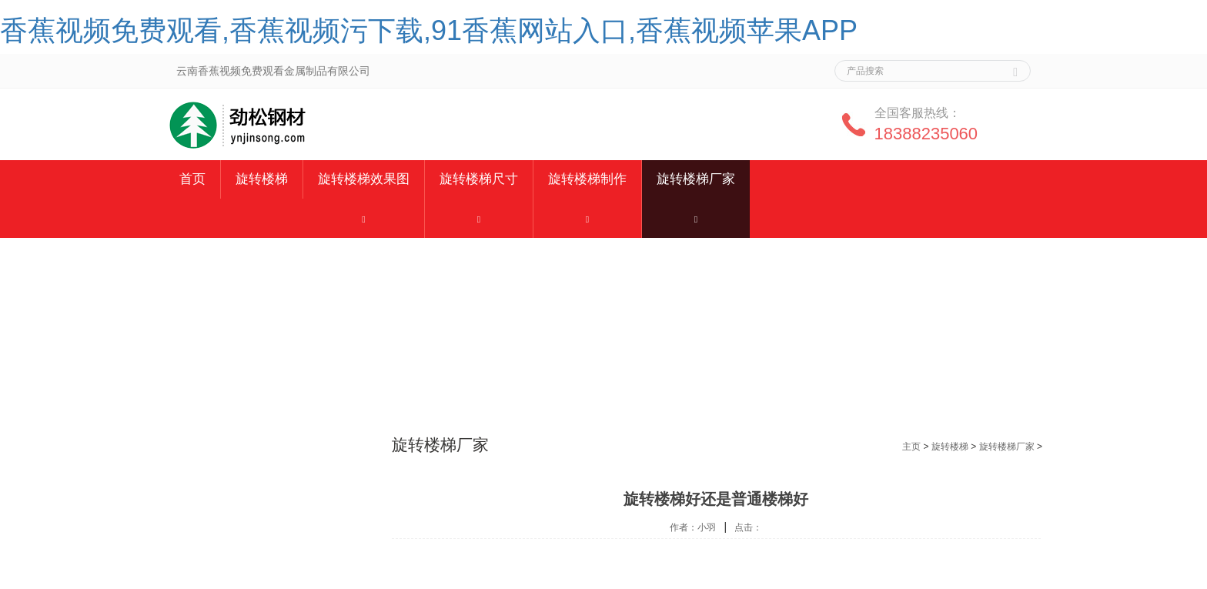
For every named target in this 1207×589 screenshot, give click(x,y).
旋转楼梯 (262, 179)
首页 (192, 179)
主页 (911, 446)
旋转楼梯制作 (587, 179)
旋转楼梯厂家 (696, 179)
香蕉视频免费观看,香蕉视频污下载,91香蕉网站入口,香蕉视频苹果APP (429, 30)
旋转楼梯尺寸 (479, 179)
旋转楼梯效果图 (364, 179)
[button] (363, 218)
